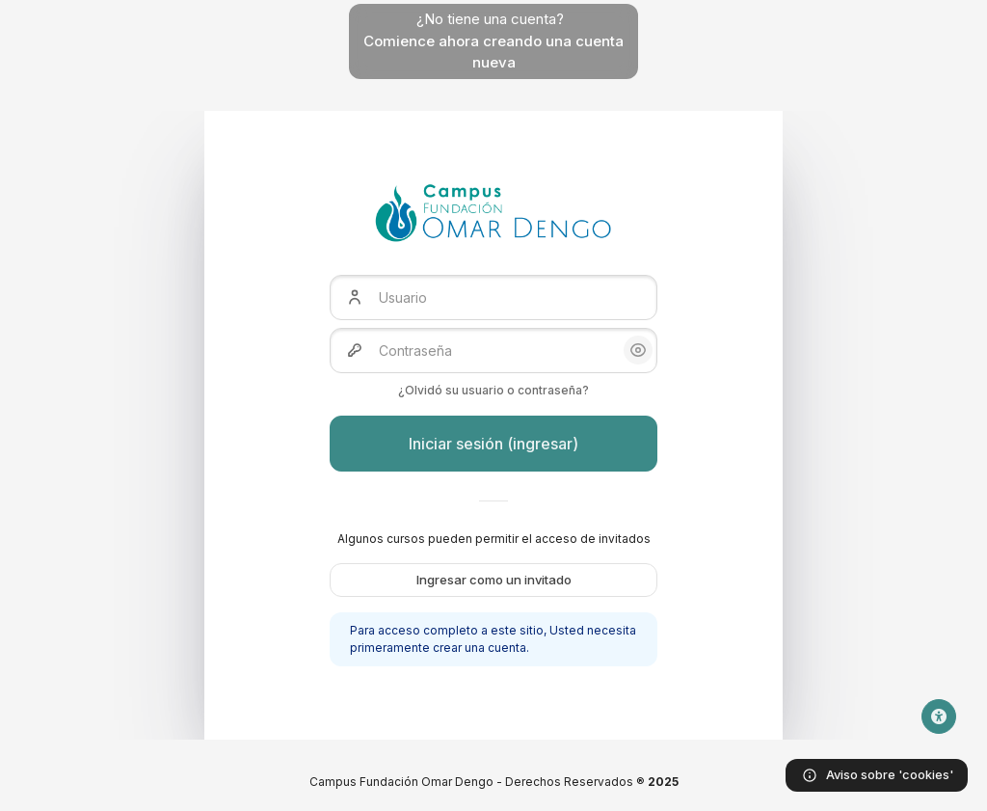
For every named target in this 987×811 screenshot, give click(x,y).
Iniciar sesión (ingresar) (493, 443)
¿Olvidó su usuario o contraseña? (493, 390)
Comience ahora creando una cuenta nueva (493, 52)
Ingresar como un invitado (494, 579)
